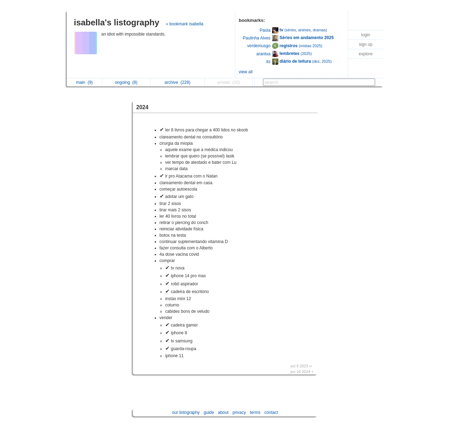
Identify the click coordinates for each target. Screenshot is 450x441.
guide (209, 412)
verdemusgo (258, 45)
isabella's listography (116, 22)
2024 (142, 107)
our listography (186, 412)
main (84, 82)
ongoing (126, 82)
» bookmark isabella (185, 23)
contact (271, 412)
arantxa (263, 53)
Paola (265, 30)
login (365, 34)
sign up (366, 44)
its (268, 61)
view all (245, 71)
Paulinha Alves (257, 38)
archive (177, 82)
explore (365, 53)
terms (255, 412)
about (223, 412)
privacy (239, 412)
